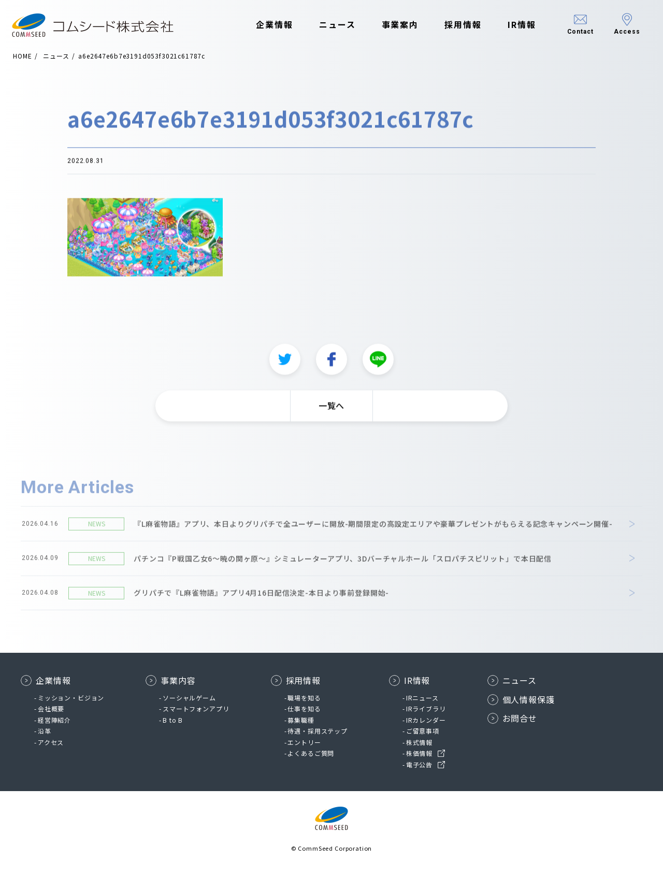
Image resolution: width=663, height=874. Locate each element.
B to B (173, 719)
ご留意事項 (422, 730)
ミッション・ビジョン (71, 697)
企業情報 (269, 25)
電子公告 (419, 764)
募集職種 (300, 719)
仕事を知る (304, 708)
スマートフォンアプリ (196, 708)
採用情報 (458, 25)
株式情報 (419, 742)
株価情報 (419, 753)
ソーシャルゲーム (189, 697)
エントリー (304, 742)
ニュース (331, 25)
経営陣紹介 (54, 719)
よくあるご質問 (310, 753)
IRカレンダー (426, 719)
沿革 (44, 730)
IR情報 (516, 25)
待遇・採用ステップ (317, 730)
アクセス (51, 742)
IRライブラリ (426, 708)
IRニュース (422, 697)
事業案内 (394, 25)
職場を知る (304, 697)
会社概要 (51, 708)
